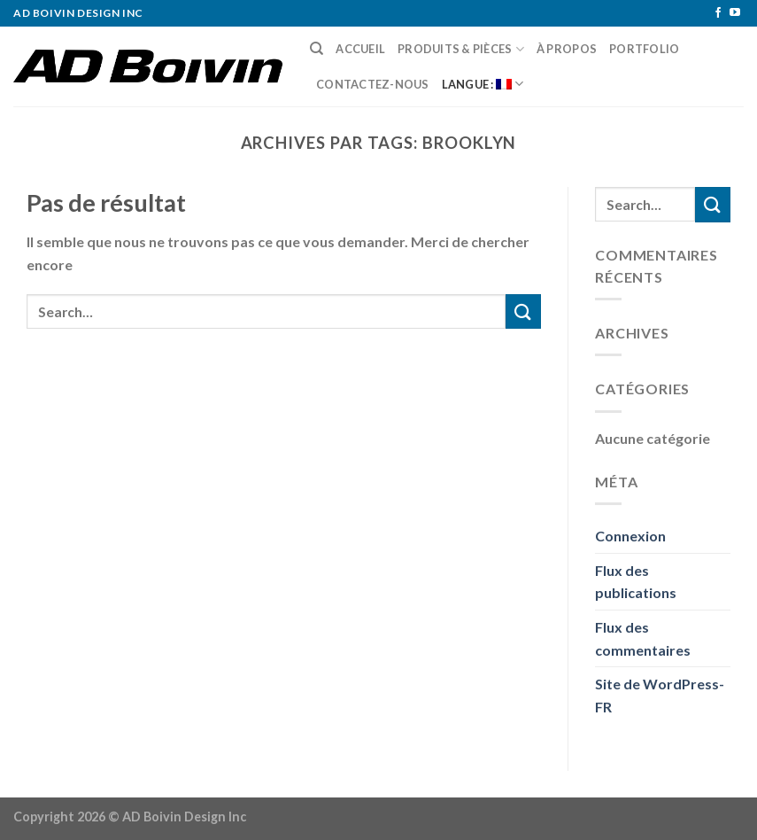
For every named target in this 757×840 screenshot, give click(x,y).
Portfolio (644, 49)
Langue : (483, 83)
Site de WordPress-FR (659, 695)
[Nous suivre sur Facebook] (718, 13)
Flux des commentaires (643, 638)
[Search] (316, 49)
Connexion (630, 535)
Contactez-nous (372, 84)
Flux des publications (635, 582)
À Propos (567, 49)
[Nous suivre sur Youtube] (735, 13)
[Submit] (523, 311)
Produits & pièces (461, 49)
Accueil (360, 49)
